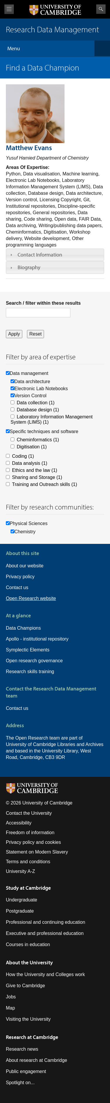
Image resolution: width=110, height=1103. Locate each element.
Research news (22, 1049)
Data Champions (23, 628)
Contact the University (29, 813)
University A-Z (20, 871)
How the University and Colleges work (45, 974)
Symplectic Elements (28, 649)
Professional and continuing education (45, 922)
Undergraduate (21, 899)
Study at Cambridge (28, 887)
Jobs (11, 996)
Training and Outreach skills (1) (44, 484)
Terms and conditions (28, 861)
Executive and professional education (45, 933)
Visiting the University (28, 1019)
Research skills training (30, 671)
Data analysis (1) (29, 463)
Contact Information (40, 254)
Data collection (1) (36, 402)
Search (101, 9)
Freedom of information (30, 832)
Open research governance (34, 660)
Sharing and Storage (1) (37, 477)
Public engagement (26, 1071)
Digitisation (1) (32, 446)
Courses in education (28, 944)
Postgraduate (20, 910)
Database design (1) (38, 409)
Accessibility (18, 822)
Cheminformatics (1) (38, 439)
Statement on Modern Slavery (37, 851)
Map (10, 1007)
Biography (29, 267)
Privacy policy (20, 576)
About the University (29, 962)
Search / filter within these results (43, 303)
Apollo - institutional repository (37, 638)
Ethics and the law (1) (34, 470)
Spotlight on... (20, 1082)
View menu (9, 9)
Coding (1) (23, 456)
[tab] (55, 255)
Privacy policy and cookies (33, 842)
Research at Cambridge (32, 1037)
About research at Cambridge (36, 1060)
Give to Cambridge (25, 985)
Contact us (17, 587)
